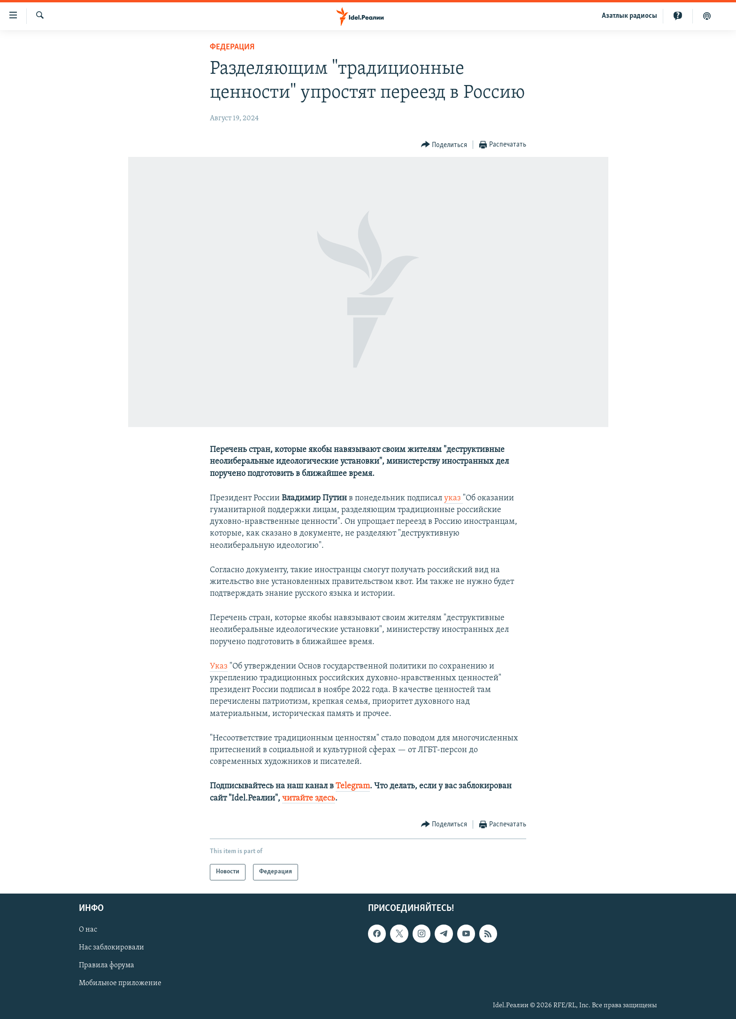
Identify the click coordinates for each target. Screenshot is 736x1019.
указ (453, 498)
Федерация (232, 47)
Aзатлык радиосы (629, 16)
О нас (88, 929)
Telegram (353, 786)
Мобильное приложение (120, 983)
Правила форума (106, 965)
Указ (219, 666)
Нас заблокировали (111, 947)
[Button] (444, 145)
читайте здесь (308, 798)
